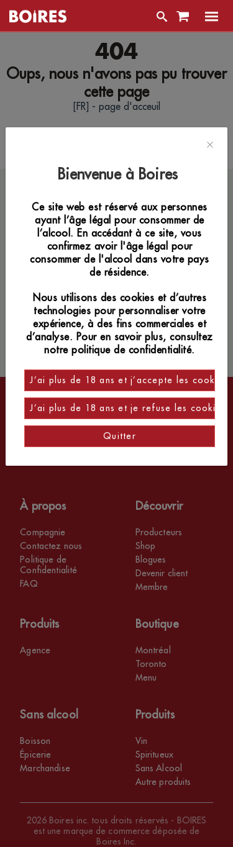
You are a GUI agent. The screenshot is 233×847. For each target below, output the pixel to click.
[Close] (210, 145)
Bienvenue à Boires (119, 174)
